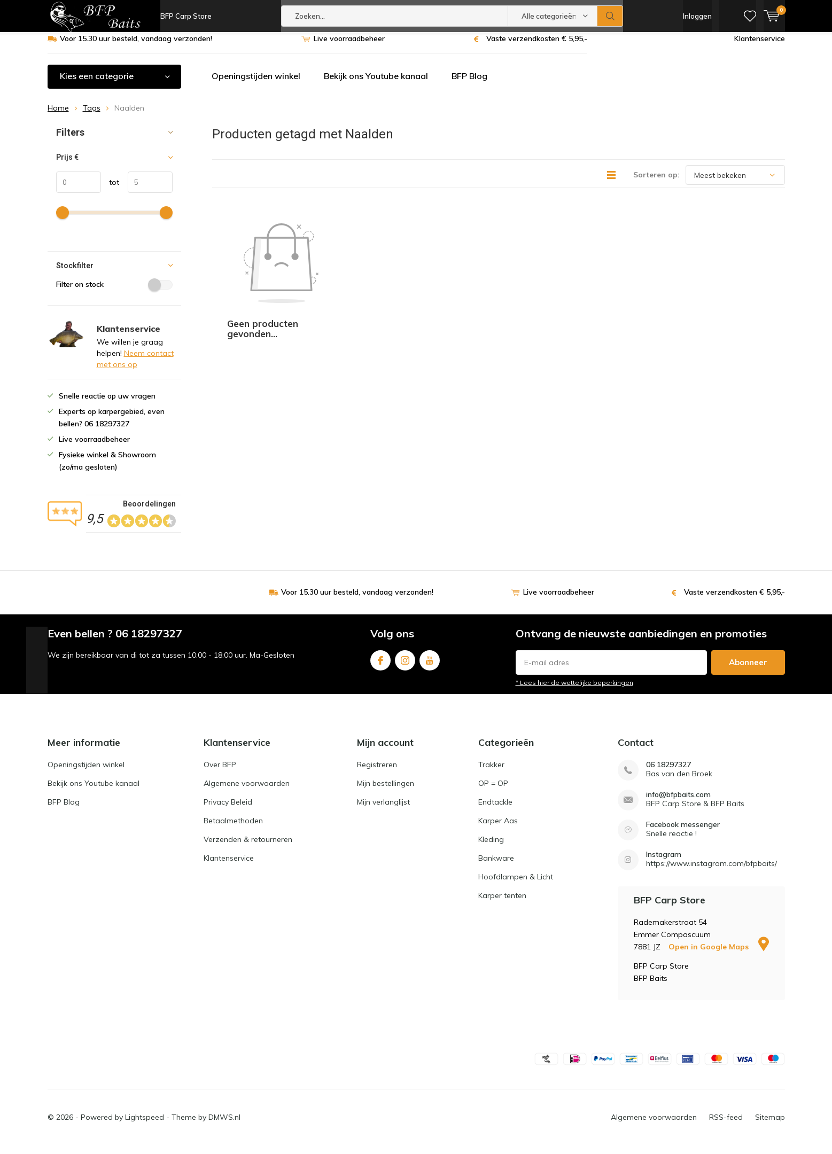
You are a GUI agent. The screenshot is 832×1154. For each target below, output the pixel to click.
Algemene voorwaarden (247, 791)
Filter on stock (114, 292)
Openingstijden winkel (256, 84)
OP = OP (493, 791)
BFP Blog (469, 84)
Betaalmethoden (233, 828)
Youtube (429, 666)
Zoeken (610, 16)
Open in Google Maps (718, 955)
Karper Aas (498, 828)
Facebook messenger (683, 832)
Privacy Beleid (228, 810)
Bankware (496, 866)
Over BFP (220, 772)
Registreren (377, 772)
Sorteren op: (656, 183)
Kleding (491, 847)
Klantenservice (759, 46)
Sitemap (770, 1125)
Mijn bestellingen (385, 791)
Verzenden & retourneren (248, 847)
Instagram (405, 666)
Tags (91, 116)
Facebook (380, 666)
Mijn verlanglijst (383, 810)
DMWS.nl (224, 1125)
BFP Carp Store (186, 16)
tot (110, 190)
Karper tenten (502, 903)
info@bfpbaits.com (678, 802)
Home (58, 116)
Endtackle (495, 810)
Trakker (491, 772)
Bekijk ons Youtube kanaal (376, 84)
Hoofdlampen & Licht (515, 885)
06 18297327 (668, 772)
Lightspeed (144, 1125)
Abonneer (748, 670)
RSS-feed (726, 1125)
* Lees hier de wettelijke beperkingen (574, 691)
